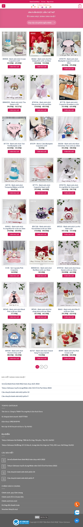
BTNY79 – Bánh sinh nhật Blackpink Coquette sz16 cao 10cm (68, 61)
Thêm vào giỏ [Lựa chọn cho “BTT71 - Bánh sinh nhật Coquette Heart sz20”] (41, 193)
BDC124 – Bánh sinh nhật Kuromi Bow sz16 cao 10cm (41, 227)
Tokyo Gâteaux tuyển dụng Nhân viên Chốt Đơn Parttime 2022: (27, 388)
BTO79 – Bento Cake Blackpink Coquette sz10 (41, 145)
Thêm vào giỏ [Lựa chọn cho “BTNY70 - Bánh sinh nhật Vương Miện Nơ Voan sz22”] (69, 193)
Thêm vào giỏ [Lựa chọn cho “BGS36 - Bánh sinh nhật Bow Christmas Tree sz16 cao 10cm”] (69, 151)
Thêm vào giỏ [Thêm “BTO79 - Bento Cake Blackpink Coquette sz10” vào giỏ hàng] (41, 151)
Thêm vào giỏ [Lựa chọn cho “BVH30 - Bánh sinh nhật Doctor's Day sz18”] (14, 358)
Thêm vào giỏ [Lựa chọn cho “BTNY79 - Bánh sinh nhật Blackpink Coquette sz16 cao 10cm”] (69, 68)
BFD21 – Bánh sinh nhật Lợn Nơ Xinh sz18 (68, 227)
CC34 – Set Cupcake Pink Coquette (14, 269)
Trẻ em (43, 1)
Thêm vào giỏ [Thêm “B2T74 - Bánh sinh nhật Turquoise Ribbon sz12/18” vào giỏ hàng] (14, 193)
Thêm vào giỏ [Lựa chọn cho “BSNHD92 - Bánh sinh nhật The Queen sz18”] (14, 110)
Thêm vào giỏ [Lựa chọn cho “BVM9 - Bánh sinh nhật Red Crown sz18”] (69, 358)
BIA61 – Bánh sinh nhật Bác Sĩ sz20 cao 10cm (69, 310)
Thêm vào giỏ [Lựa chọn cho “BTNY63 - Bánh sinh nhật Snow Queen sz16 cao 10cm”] (69, 275)
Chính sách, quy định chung (12, 493)
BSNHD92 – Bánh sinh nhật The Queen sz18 (14, 103)
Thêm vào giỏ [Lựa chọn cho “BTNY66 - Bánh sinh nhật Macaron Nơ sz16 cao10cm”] (41, 110)
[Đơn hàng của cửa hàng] (41, 22)
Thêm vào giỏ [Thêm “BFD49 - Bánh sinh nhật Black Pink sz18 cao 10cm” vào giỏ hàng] (14, 317)
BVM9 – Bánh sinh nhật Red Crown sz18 (69, 352)
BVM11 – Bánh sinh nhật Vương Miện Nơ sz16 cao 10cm (14, 227)
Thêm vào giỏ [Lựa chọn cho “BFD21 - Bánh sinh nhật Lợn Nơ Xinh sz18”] (69, 234)
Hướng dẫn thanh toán (11, 505)
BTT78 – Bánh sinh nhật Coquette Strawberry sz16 (69, 103)
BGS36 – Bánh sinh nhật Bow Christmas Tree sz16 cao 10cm (69, 145)
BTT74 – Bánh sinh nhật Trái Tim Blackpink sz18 (14, 145)
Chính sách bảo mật (9, 501)
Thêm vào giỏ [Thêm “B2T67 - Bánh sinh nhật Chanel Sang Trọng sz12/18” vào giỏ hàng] (41, 358)
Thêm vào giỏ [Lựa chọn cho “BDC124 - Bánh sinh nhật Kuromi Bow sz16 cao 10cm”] (41, 234)
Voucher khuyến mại (10, 509)
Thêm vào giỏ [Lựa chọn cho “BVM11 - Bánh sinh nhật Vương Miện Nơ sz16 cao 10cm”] (14, 234)
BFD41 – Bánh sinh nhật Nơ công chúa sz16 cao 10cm (41, 310)
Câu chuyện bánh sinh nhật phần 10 (15, 392)
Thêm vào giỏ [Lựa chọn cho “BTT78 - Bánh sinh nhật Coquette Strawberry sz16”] (69, 110)
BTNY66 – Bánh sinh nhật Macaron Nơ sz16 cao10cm (41, 103)
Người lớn (50, 1)
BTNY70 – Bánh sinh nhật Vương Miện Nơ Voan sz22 (68, 186)
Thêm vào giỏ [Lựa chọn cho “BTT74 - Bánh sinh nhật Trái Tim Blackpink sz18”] (14, 151)
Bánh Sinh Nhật (34, 1)
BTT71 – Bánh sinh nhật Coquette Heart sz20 (41, 186)
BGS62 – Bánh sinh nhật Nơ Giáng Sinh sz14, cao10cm (41, 60)
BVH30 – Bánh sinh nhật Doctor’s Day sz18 (14, 352)
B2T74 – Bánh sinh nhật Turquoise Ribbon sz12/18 (14, 186)
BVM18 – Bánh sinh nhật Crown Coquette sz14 (14, 60)
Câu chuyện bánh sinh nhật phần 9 (15, 396)
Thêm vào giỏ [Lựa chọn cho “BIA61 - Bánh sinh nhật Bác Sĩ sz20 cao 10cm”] (69, 317)
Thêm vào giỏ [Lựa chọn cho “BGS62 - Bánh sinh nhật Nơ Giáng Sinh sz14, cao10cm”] (41, 66)
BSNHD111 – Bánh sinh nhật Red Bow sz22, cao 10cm (41, 269)
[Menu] (3, 6)
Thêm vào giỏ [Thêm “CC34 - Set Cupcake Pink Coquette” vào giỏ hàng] (14, 275)
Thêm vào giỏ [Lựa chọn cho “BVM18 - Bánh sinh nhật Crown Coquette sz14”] (14, 66)
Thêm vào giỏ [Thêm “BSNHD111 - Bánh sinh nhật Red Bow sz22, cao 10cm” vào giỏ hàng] (41, 275)
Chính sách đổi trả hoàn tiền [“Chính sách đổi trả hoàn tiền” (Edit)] (13, 497)
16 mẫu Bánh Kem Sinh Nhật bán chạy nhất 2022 (20, 384)
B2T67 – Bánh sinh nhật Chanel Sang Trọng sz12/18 (41, 352)
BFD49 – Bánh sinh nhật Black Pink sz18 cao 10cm (14, 310)
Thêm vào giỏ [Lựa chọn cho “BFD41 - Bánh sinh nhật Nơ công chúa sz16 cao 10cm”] (41, 317)
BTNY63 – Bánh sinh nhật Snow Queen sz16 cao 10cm (68, 269)
